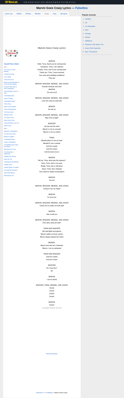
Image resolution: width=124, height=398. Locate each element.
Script (46, 14)
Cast (54, 14)
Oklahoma (88, 41)
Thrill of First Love (9, 79)
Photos (28, 14)
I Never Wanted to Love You (11, 123)
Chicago (88, 33)
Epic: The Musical (91, 52)
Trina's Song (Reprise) (10, 109)
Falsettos (81, 8)
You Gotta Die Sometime (10, 170)
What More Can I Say (10, 149)
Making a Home (8, 115)
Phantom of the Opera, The (94, 44)
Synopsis (63, 14)
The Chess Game (9, 112)
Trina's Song (7, 104)
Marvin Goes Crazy (9, 120)
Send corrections (52, 354)
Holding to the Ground (10, 156)
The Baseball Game (9, 139)
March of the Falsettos (10, 106)
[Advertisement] (42, 31)
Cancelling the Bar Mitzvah (11, 162)
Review (38, 14)
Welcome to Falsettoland (10, 131)
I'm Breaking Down (9, 95)
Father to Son (7, 125)
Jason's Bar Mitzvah (9, 173)
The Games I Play (9, 117)
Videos (19, 14)
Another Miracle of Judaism (11, 167)
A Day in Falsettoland (9, 142)
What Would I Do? (9, 175)
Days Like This (8, 159)
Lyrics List (9, 14)
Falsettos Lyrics (11, 64)
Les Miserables (90, 26)
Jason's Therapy (8, 98)
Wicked (87, 37)
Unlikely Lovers (8, 164)
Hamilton (88, 19)
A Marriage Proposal (9, 101)
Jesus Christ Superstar (92, 48)
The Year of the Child (9, 134)
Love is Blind (7, 77)
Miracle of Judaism (9, 136)
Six (86, 22)
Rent (86, 30)
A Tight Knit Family (9, 74)
